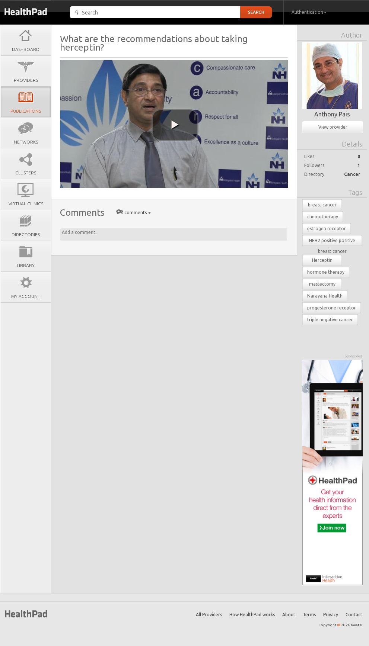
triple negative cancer (330, 319)
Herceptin (322, 260)
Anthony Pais (332, 114)
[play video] (175, 125)
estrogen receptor (326, 228)
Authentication (309, 12)
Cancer (352, 174)
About (288, 614)
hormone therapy (325, 272)
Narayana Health (325, 295)
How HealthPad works (252, 614)
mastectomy (322, 284)
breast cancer (322, 204)
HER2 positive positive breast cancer (332, 242)
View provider (332, 127)
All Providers (209, 614)
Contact (354, 614)
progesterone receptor (331, 307)
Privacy (330, 614)
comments (135, 212)
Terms (309, 614)
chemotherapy (322, 216)
